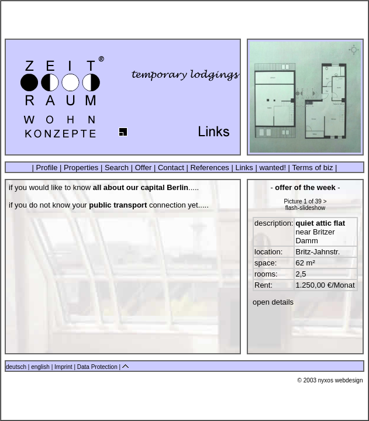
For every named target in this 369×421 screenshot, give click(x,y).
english (40, 367)
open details (273, 302)
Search (116, 167)
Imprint (64, 367)
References (210, 167)
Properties (80, 167)
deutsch (16, 367)
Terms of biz (312, 167)
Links (244, 167)
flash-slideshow (305, 208)
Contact (171, 167)
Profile (47, 167)
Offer (143, 167)
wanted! (272, 167)
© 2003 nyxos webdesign (330, 380)
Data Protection (98, 367)
